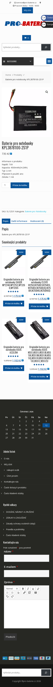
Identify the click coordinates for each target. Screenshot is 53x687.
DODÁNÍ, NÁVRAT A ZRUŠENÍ (20, 512)
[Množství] (6, 185)
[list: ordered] (7, 593)
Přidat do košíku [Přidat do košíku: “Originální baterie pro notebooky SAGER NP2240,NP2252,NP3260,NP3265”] (12, 303)
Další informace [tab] (19, 221)
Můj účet (27, 10)
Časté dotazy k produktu (15, 487)
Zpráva (9, 582)
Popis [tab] (5, 221)
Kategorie (10, 61)
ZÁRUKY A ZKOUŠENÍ (16, 517)
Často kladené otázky (14, 493)
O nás (6, 458)
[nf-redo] (12, 597)
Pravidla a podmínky (15, 529)
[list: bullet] (12, 593)
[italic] (28, 589)
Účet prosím (12, 476)
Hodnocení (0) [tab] (37, 221)
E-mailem (11, 566)
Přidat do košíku (20, 185)
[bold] (23, 589)
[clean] (38, 589)
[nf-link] (24, 593)
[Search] (45, 47)
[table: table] (35, 593)
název (8, 551)
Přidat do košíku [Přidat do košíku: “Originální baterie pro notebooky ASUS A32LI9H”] (12, 368)
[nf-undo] (7, 597)
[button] (49, 61)
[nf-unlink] (29, 593)
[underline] (33, 589)
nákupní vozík (13, 470)
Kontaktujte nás (11, 481)
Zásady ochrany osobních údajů (20, 523)
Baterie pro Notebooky (35, 211)
